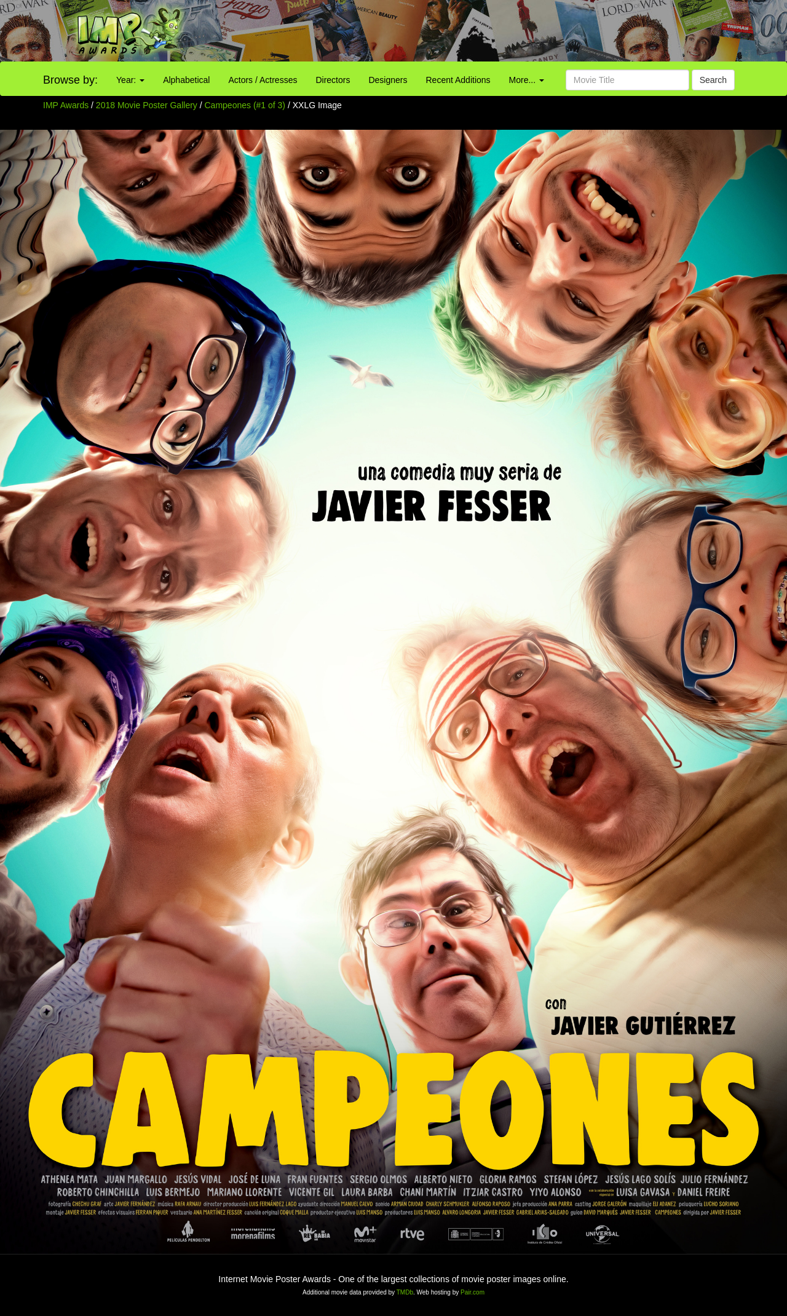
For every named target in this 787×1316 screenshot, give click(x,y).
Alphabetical (186, 80)
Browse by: (70, 80)
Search (713, 80)
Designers (387, 80)
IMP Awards (66, 105)
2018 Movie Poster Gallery (146, 105)
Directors (332, 80)
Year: (130, 80)
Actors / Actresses (262, 80)
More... (526, 80)
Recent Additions (458, 80)
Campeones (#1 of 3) (245, 105)
